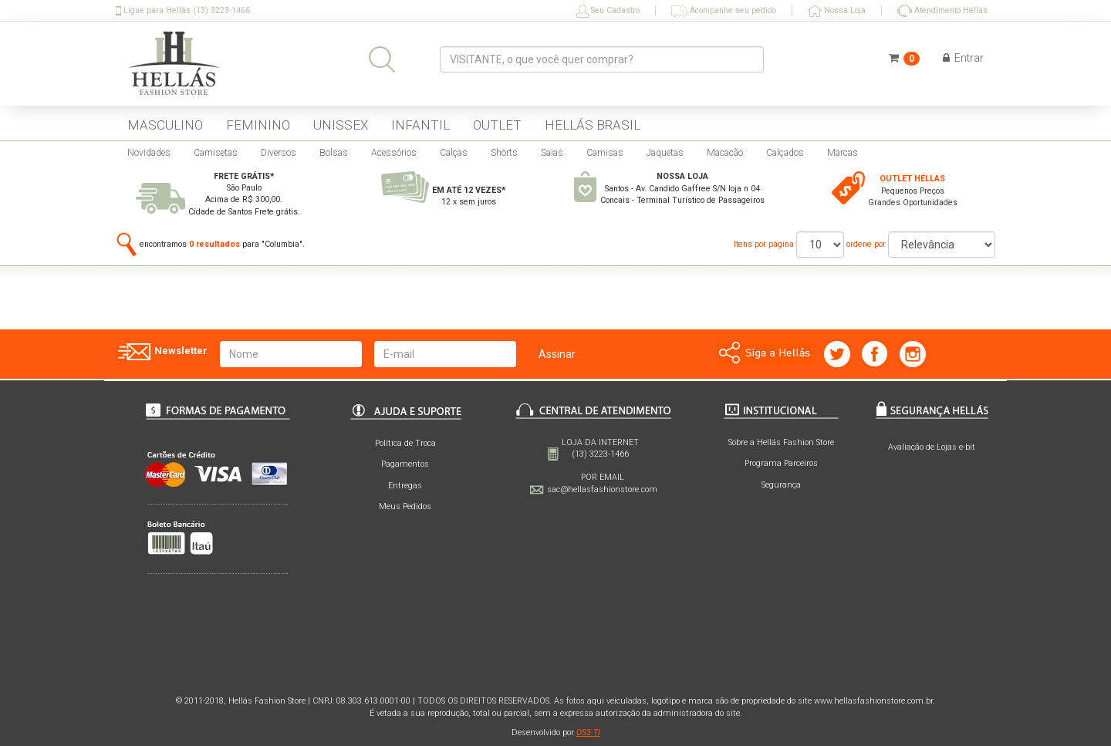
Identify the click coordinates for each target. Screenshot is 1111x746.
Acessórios (394, 152)
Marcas (842, 152)
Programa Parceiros (781, 463)
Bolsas (333, 152)
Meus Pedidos (405, 506)
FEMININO (258, 125)
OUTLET (497, 125)
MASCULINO (165, 125)
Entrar (963, 58)
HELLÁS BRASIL (592, 125)
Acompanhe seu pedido (723, 11)
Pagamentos (405, 464)
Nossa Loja (837, 11)
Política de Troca (405, 443)
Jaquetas (665, 152)
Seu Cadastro (608, 11)
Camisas (604, 152)
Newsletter (162, 352)
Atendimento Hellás (942, 11)
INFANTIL (420, 125)
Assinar (557, 354)
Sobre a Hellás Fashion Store (781, 442)
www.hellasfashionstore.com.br (873, 701)
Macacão (725, 152)
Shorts (504, 152)
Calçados (785, 152)
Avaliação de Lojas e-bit (931, 447)
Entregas (405, 486)
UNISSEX (340, 125)
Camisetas (216, 152)
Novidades (149, 152)
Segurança (781, 485)
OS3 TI (588, 732)
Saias (552, 152)
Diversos (278, 152)
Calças (454, 152)
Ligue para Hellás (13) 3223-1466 (183, 10)
